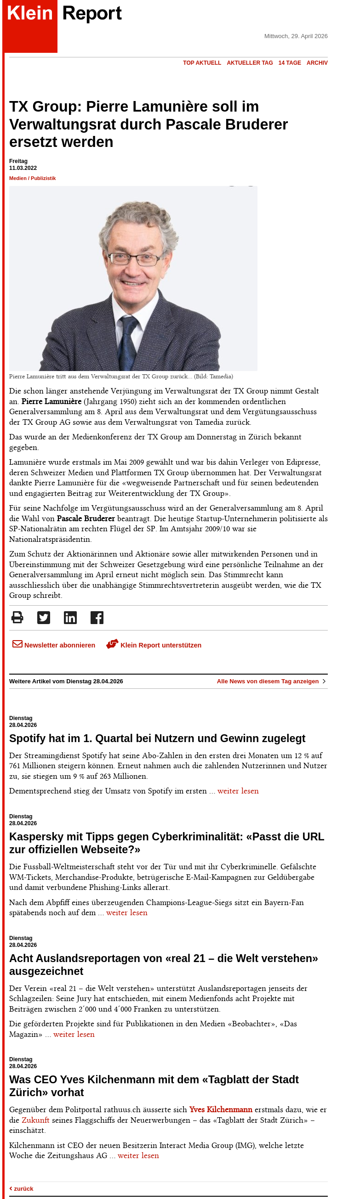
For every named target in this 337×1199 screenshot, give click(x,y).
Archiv (317, 63)
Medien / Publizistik (32, 178)
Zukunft (36, 1120)
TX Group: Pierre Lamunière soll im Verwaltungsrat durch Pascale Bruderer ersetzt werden (148, 124)
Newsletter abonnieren (53, 645)
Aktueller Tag (250, 63)
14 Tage (290, 63)
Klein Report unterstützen (153, 645)
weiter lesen (238, 790)
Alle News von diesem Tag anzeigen (272, 681)
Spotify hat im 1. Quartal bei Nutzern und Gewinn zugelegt (157, 738)
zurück (21, 1188)
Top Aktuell (202, 63)
